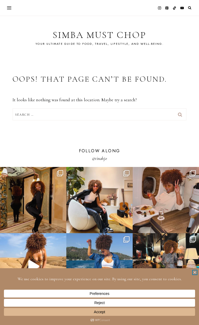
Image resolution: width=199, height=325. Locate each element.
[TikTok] (174, 7)
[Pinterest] (167, 7)
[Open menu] (9, 8)
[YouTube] (182, 7)
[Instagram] (159, 7)
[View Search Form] (189, 8)
